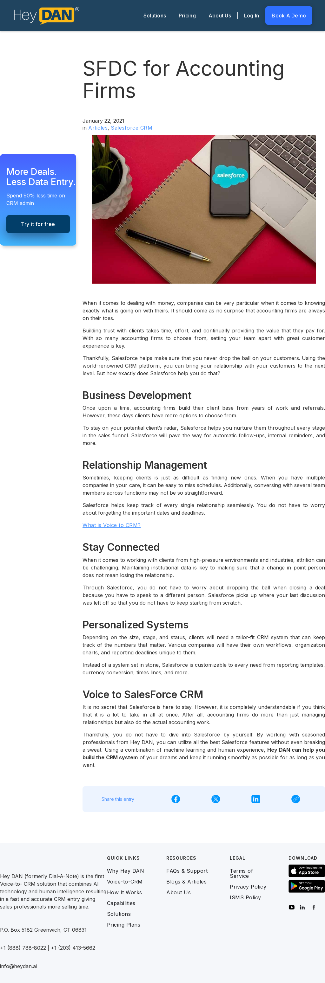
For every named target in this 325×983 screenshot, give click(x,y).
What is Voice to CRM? (112, 525)
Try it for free (38, 224)
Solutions (154, 15)
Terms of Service (241, 873)
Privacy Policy (248, 886)
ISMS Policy (245, 897)
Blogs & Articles (186, 881)
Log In (251, 15)
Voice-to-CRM (125, 881)
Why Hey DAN (125, 870)
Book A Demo (289, 15)
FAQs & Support (187, 870)
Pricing (187, 15)
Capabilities (121, 903)
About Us (220, 15)
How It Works (124, 892)
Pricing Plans (124, 924)
